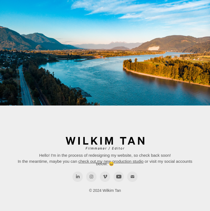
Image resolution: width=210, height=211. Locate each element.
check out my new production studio (110, 161)
